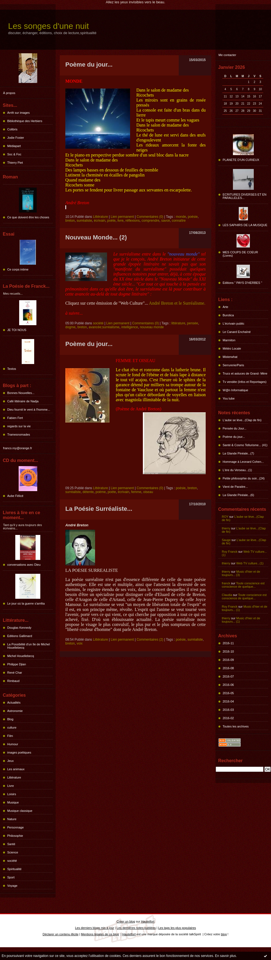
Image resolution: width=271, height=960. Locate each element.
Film (10, 735)
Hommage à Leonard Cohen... (243, 461)
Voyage (12, 885)
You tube (229, 398)
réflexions (132, 221)
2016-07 (228, 676)
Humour (12, 744)
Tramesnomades (18, 434)
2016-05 (228, 693)
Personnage (15, 827)
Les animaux (15, 769)
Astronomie (15, 711)
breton (70, 221)
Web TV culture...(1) (249, 563)
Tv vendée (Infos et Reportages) (245, 381)
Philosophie (15, 835)
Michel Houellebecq (20, 656)
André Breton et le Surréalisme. (177, 303)
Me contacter (227, 55)
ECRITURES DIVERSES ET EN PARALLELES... (245, 196)
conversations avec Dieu (24, 564)
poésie (193, 217)
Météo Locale (232, 348)
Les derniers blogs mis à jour (94, 927)
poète (111, 221)
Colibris (12, 129)
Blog (10, 719)
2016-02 (228, 718)
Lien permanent (122, 217)
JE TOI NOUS (16, 330)
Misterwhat (230, 356)
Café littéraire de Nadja (23, 401)
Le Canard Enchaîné (237, 332)
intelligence (129, 327)
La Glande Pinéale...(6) (238, 495)
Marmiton (229, 340)
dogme (70, 327)
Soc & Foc (14, 154)
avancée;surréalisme (104, 327)
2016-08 (228, 668)
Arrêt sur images (18, 112)
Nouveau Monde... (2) (96, 237)
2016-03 (228, 709)
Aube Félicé (15, 495)
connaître (179, 221)
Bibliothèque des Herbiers (24, 121)
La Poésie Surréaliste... (98, 508)
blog (224, 934)
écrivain (99, 221)
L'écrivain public (233, 323)
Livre (10, 785)
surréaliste (84, 221)
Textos (11, 368)
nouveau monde (152, 327)
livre (120, 221)
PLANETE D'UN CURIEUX (241, 159)
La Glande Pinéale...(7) (238, 453)
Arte (225, 307)
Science (12, 852)
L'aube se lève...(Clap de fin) (242, 420)
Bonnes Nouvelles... (20, 393)
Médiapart (14, 146)
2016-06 (228, 684)
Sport (10, 877)
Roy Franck (229, 551)
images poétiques (19, 752)
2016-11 (228, 643)
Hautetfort (147, 921)
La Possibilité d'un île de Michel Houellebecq (28, 646)
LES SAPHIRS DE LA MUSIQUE (245, 225)
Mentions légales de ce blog (100, 934)
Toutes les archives (236, 726)
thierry (226, 528)
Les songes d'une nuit (48, 26)
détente (88, 492)
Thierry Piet (15, 162)
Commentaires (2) (149, 639)
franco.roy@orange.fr (17, 448)
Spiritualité (14, 869)
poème (101, 492)
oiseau (148, 492)
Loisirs (11, 794)
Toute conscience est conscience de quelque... (243, 585)
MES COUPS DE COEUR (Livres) (240, 254)
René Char (14, 672)
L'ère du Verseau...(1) (237, 470)
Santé (11, 844)
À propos (9, 93)
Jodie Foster (15, 137)
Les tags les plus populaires (177, 927)
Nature (11, 819)
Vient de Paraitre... (235, 486)
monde (181, 217)
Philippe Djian (16, 664)
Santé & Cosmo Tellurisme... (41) (245, 445)
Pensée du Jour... (235, 428)
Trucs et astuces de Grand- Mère (245, 373)
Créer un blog (125, 921)
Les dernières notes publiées (136, 927)
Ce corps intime (17, 269)
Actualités (14, 702)
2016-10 (228, 651)
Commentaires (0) (149, 217)
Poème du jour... (234, 436)
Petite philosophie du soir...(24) (244, 478)
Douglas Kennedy (19, 627)
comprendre (150, 221)
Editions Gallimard (19, 636)
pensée (192, 323)
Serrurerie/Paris (233, 365)
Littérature (14, 777)
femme (136, 492)
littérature (178, 323)
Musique (13, 802)
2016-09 (228, 659)
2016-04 (228, 701)
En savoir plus (225, 956)
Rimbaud (13, 681)
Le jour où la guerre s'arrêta (26, 603)
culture (11, 727)
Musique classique (20, 810)
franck (226, 583)
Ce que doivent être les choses (28, 217)
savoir (165, 221)
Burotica (228, 315)
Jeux (10, 760)
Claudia (227, 595)
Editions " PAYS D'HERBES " (242, 282)
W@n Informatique (235, 390)
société (12, 860)
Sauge (226, 540)
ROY (225, 516)
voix (80, 643)
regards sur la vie (19, 426)
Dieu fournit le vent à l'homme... (28, 409)
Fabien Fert (15, 418)
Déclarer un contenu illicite (60, 934)
